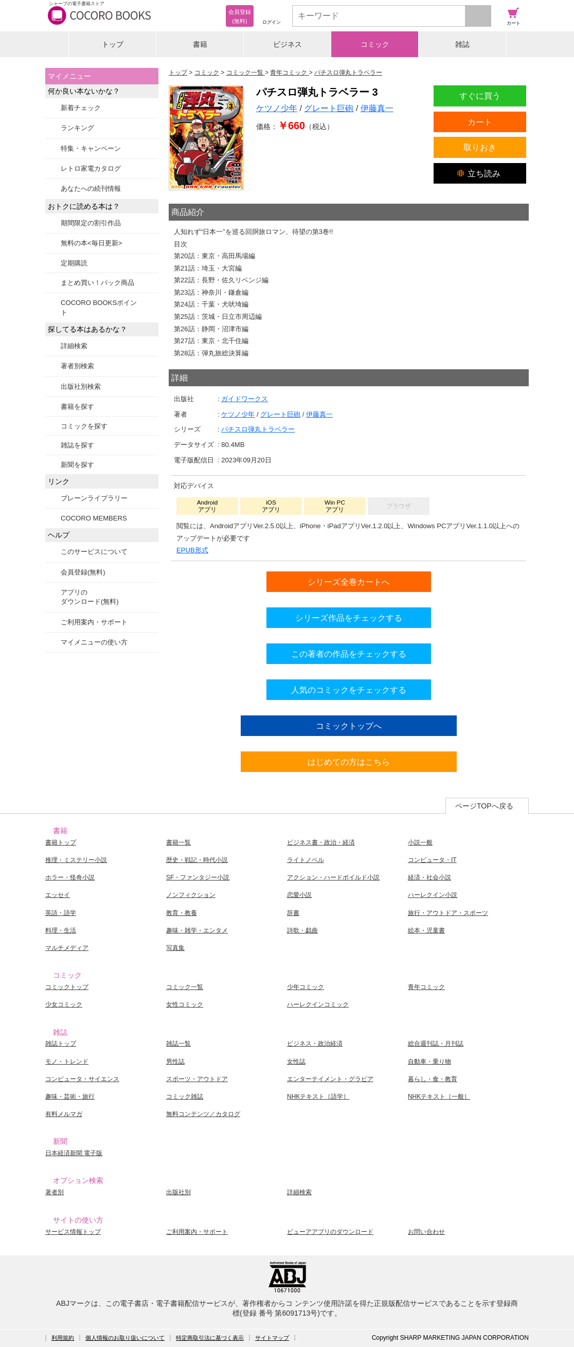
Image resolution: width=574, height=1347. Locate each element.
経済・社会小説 (429, 877)
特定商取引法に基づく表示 (210, 1338)
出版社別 (178, 1192)
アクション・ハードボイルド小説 (333, 877)
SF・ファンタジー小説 (197, 877)
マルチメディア (66, 947)
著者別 (54, 1192)
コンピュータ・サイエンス (82, 1079)
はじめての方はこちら (349, 761)
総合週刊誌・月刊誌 (435, 1043)
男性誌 (175, 1061)
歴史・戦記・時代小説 (197, 860)
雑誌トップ (60, 1043)
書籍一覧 (178, 842)
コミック (375, 44)
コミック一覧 (184, 987)
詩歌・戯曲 (302, 930)
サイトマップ (272, 1338)
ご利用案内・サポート (94, 622)
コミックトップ (66, 987)
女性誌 (296, 1061)
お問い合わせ (426, 1231)
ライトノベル (305, 860)
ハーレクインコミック (318, 1004)
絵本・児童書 (426, 930)
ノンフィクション (191, 895)
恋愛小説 (299, 895)
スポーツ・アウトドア (197, 1079)
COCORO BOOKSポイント (99, 307)
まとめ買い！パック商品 (97, 282)
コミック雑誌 (184, 1096)
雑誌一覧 (178, 1043)
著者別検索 (77, 366)
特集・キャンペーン (91, 148)
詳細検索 (74, 346)
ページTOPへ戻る (484, 806)
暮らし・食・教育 (432, 1079)
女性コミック (184, 1004)
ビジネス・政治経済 (315, 1043)
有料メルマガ (63, 1114)
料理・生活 (60, 930)
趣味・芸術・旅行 (70, 1096)
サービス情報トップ (73, 1231)
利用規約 (62, 1338)
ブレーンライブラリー (94, 498)
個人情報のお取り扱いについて (125, 1338)
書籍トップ (60, 842)
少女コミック (63, 1004)
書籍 (200, 44)
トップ (112, 44)
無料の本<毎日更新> (91, 243)
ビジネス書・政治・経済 (321, 842)
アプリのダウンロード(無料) (90, 596)
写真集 (175, 947)
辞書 (293, 913)
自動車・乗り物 (429, 1061)
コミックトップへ (349, 725)
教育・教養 (181, 913)
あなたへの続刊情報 (91, 188)
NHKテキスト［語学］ (318, 1096)
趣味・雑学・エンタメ (197, 930)
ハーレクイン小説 (432, 895)
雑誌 (462, 44)
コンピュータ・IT (432, 860)
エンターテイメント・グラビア (330, 1079)
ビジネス (287, 44)
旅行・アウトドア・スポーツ (448, 913)
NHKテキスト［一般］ (439, 1096)
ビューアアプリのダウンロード (330, 1231)
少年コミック (305, 987)
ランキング (77, 128)
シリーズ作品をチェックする (348, 617)
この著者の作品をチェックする (348, 653)
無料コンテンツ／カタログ (203, 1114)
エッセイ (57, 895)
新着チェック (81, 108)
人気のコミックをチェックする (348, 689)
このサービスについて (94, 551)
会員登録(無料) (83, 572)
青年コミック (426, 987)
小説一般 (420, 842)
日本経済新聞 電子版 (73, 1153)
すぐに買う (479, 95)
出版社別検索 (81, 386)
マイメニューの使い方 (94, 642)
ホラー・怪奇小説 (70, 877)
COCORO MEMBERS (94, 518)
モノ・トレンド (66, 1061)
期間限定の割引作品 (91, 223)
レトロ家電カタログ (91, 168)
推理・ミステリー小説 (76, 860)
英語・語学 (60, 913)
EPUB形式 (192, 550)
